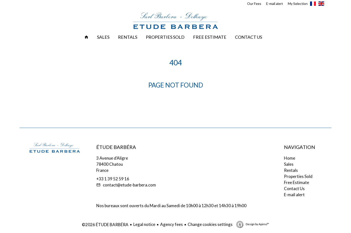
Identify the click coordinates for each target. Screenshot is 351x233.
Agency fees (171, 224)
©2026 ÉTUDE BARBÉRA (105, 224)
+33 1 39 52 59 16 (112, 178)
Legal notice (144, 224)
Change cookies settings (210, 224)
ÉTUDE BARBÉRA (116, 147)
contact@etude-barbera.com (129, 184)
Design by (257, 224)
